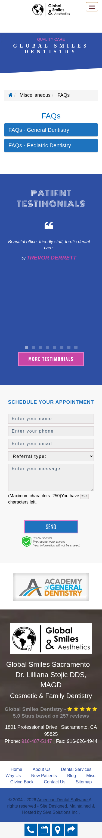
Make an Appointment (44, 830)
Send (51, 527)
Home (16, 769)
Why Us (13, 775)
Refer (71, 830)
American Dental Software (63, 800)
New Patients (44, 775)
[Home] (10, 95)
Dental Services (76, 769)
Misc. (91, 775)
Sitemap (84, 782)
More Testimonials (51, 359)
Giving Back (21, 782)
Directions (58, 830)
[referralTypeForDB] (51, 456)
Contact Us (54, 782)
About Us (42, 769)
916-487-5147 (36, 741)
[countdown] (84, 496)
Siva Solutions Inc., (61, 812)
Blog (71, 775)
